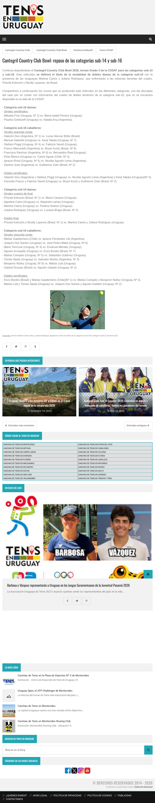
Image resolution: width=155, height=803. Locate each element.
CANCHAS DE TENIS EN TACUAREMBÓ (19, 478)
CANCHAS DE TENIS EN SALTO (91, 471)
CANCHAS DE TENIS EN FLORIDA (17, 460)
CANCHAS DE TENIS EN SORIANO (92, 475)
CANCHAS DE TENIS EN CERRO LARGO (19, 452)
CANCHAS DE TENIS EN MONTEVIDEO (19, 444)
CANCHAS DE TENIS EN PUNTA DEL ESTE (95, 444)
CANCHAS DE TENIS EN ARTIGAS (17, 448)
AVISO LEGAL (38, 795)
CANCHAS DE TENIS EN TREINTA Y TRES (95, 478)
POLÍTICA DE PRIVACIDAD (65, 795)
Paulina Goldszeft (83, 50)
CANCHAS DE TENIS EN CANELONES (93, 448)
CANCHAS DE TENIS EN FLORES (91, 456)
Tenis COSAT (106, 50)
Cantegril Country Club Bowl (51, 50)
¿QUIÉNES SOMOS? (14, 795)
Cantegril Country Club (17, 50)
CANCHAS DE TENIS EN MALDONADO (18, 463)
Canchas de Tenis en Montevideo (37, 706)
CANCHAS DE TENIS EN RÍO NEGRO (18, 467)
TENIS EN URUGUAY (143, 787)
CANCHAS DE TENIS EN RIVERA (91, 467)
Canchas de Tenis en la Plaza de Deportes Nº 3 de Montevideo (53, 675)
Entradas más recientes (19, 425)
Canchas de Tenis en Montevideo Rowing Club (44, 721)
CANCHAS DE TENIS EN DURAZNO (17, 456)
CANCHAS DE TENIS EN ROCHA (16, 471)
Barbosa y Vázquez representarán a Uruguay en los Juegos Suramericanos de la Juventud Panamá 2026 (68, 585)
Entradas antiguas (138, 425)
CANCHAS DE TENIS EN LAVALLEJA (92, 460)
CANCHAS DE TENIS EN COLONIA (92, 452)
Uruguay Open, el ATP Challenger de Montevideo (45, 690)
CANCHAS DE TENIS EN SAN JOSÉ (17, 475)
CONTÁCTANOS (12, 799)
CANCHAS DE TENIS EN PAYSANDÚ (92, 463)
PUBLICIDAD (122, 795)
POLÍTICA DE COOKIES (98, 795)
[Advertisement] (77, 637)
